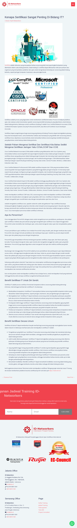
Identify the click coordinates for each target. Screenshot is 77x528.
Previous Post (7, 378)
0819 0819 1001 (11, 489)
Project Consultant (44, 513)
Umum (7, 21)
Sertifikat (7, 66)
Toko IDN (41, 510)
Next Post (71, 378)
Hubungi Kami (42, 508)
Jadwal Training (42, 506)
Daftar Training (42, 503)
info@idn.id (10, 485)
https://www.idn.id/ (55, 371)
